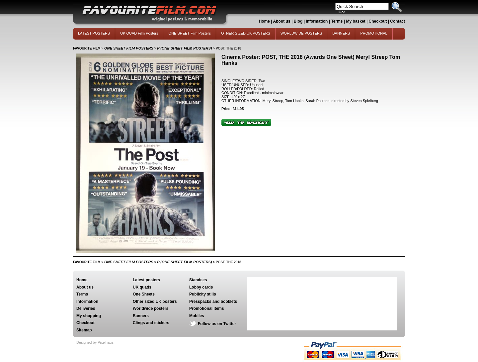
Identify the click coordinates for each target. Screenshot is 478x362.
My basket (355, 21)
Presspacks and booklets (213, 301)
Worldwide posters (150, 308)
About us (281, 21)
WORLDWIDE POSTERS (301, 33)
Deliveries (85, 308)
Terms (337, 21)
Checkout (378, 21)
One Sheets (144, 294)
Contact (397, 21)
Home (264, 21)
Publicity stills (202, 294)
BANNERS (341, 33)
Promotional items (206, 308)
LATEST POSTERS (94, 33)
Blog (298, 21)
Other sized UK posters (155, 301)
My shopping (88, 315)
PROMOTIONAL (373, 33)
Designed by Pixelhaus (95, 342)
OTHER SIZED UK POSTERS (245, 33)
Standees (198, 280)
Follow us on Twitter (217, 323)
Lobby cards (201, 287)
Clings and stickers (151, 322)
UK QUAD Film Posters (139, 33)
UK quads (142, 287)
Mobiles (196, 315)
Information (317, 21)
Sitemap (84, 330)
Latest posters (146, 280)
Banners (141, 315)
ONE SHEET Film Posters (189, 33)
